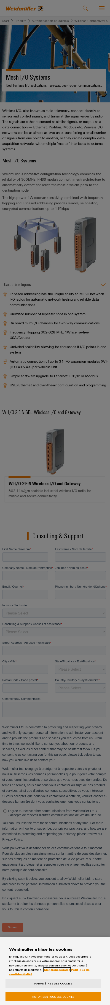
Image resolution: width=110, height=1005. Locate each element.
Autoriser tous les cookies (53, 996)
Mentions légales (57, 969)
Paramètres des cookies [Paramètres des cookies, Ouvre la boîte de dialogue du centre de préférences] (53, 983)
